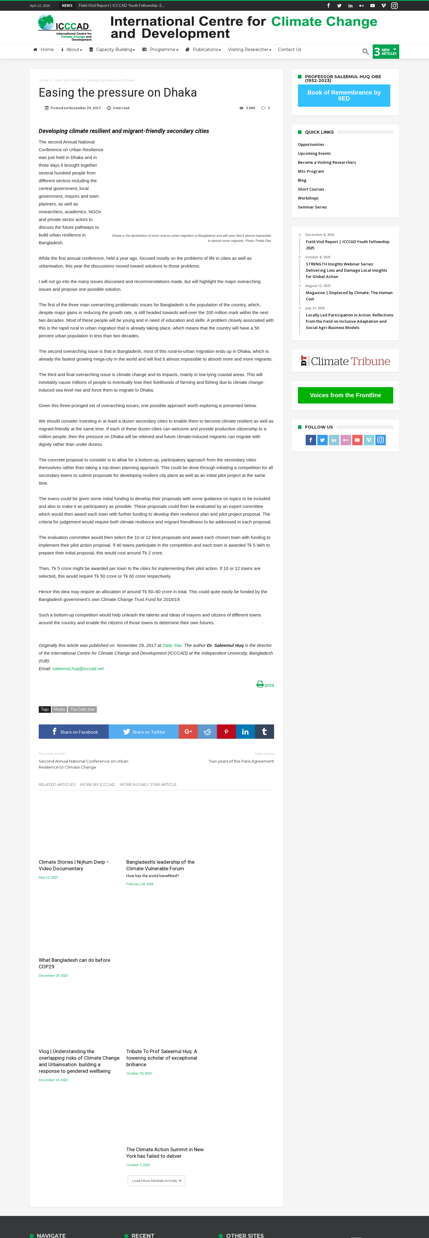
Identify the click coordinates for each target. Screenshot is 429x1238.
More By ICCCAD (97, 784)
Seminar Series (312, 207)
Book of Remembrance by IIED (344, 95)
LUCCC (225, 1090)
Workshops (308, 198)
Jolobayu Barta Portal (240, 1097)
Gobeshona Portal (237, 1076)
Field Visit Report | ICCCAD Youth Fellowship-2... (120, 5)
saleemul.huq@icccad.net (78, 668)
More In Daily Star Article (148, 784)
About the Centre (46, 1070)
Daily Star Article (68, 80)
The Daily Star (82, 709)
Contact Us (40, 1088)
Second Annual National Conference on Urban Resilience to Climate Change (93, 760)
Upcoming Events (314, 153)
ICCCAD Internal (45, 1106)
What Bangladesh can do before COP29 (235, 860)
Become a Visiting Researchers (327, 162)
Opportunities (311, 144)
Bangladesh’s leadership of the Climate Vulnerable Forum (156, 864)
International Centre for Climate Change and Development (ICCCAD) (115, 1232)
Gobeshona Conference (243, 1083)
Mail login (39, 1079)
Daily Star (171, 645)
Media (59, 709)
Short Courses (311, 189)
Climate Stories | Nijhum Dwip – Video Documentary (74, 860)
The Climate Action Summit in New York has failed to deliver (233, 953)
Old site (37, 1115)
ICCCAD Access (43, 1097)
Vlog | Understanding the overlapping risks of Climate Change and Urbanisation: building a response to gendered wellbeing (75, 963)
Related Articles (57, 784)
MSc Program (311, 171)
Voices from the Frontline (345, 395)
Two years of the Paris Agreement (219, 757)
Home (43, 80)
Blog (302, 180)
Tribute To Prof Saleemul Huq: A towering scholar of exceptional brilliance (154, 956)
